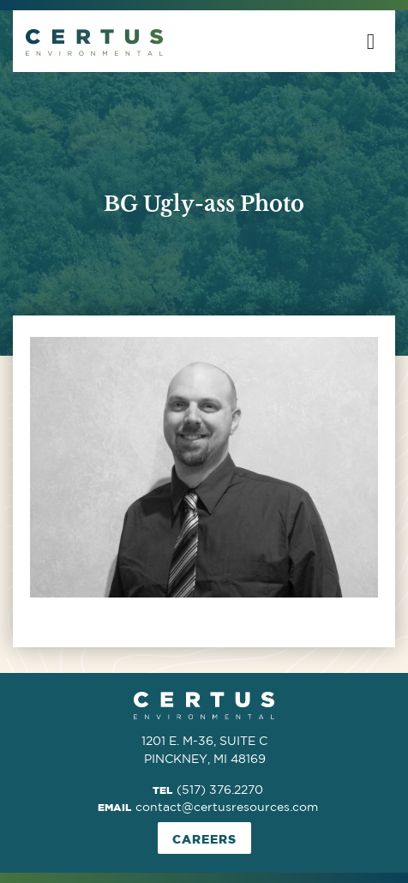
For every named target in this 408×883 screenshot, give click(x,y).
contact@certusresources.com (226, 807)
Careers (204, 839)
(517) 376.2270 (220, 789)
